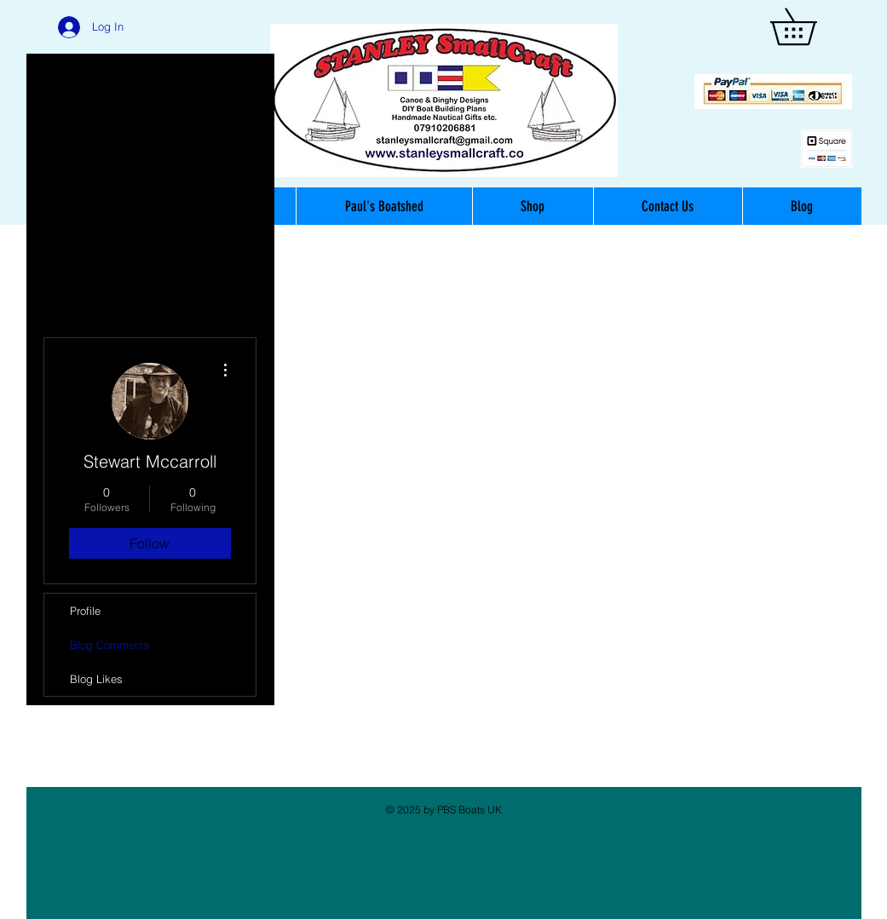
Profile (85, 610)
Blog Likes (96, 679)
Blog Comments (110, 645)
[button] (811, 26)
